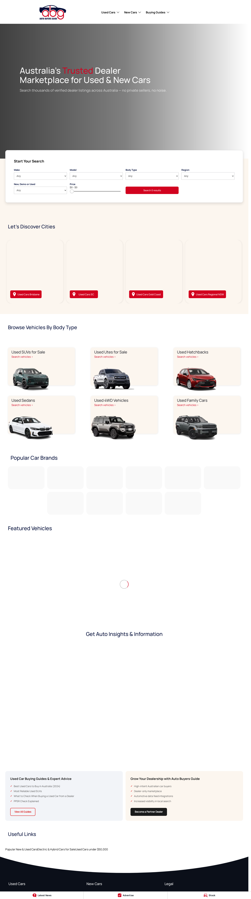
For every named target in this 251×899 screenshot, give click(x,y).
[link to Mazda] (104, 477)
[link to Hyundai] (144, 477)
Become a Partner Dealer (149, 811)
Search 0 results (152, 190)
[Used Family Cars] (206, 415)
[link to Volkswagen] (183, 503)
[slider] (72, 191)
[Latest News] (41, 895)
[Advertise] (125, 895)
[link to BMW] (144, 503)
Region (185, 169)
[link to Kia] (183, 477)
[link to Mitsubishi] (222, 477)
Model (73, 169)
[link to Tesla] (65, 503)
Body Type (131, 169)
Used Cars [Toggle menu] (110, 12)
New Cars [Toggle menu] (132, 12)
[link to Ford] (65, 477)
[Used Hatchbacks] (206, 366)
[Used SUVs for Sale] (41, 366)
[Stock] (209, 895)
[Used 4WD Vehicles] (124, 415)
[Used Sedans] (41, 415)
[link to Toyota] (26, 477)
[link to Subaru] (104, 503)
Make (17, 169)
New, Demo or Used (24, 184)
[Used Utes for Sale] (124, 366)
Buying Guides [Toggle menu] (158, 12)
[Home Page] (52, 12)
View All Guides (22, 811)
